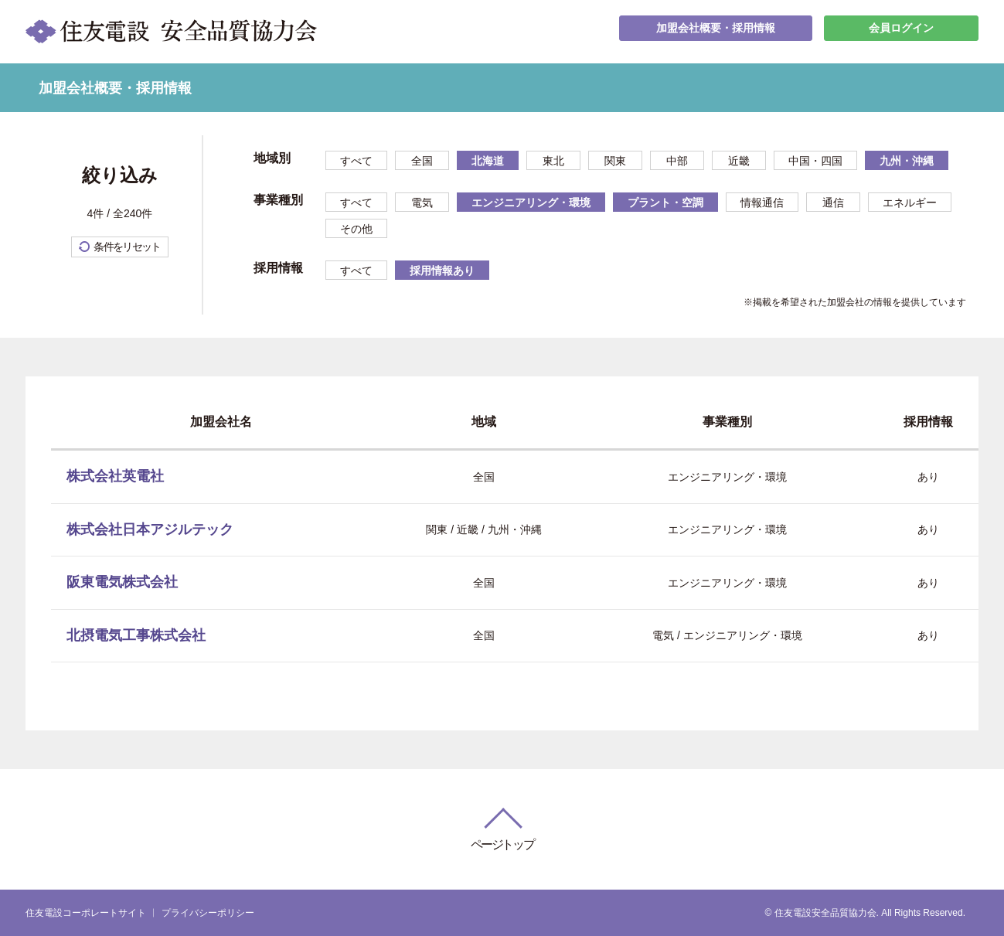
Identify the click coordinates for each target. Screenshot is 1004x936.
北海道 (487, 161)
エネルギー (910, 202)
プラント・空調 (665, 202)
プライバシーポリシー (208, 912)
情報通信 (762, 202)
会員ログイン (901, 31)
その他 (356, 229)
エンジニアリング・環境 (530, 202)
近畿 (739, 161)
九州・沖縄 (907, 161)
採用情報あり (442, 270)
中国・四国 (815, 161)
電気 (422, 202)
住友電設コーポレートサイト (86, 912)
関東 (615, 161)
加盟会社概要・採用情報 (716, 31)
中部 (677, 161)
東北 (553, 161)
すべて (356, 161)
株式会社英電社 (115, 476)
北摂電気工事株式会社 (136, 635)
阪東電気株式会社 (122, 582)
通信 (833, 202)
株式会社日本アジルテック (149, 529)
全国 (422, 161)
